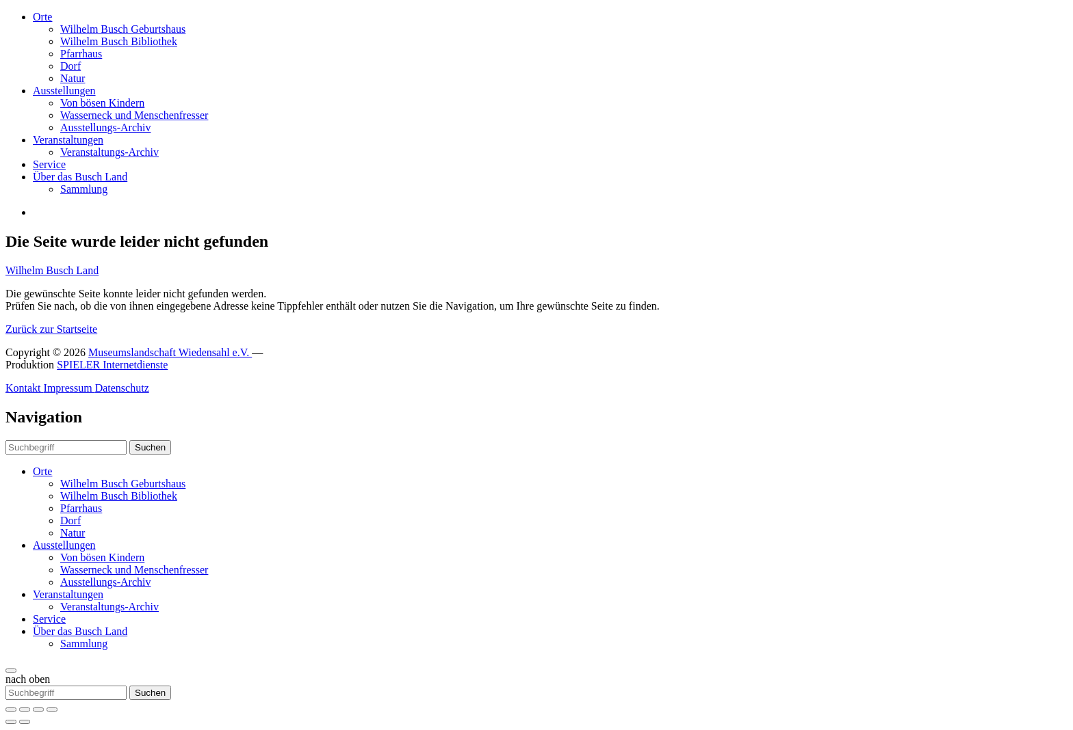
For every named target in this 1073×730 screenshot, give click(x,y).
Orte (42, 17)
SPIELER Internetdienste (112, 364)
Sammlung (83, 189)
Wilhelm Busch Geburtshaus (122, 29)
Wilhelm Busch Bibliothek (118, 41)
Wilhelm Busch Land (52, 270)
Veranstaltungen (68, 140)
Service (49, 164)
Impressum (69, 388)
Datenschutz (122, 388)
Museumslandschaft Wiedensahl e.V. (170, 352)
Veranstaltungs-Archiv (109, 152)
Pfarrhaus (81, 53)
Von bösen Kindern (102, 103)
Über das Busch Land (80, 176)
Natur (72, 78)
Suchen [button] (150, 447)
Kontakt (24, 388)
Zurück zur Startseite (51, 329)
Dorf (70, 66)
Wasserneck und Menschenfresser (134, 115)
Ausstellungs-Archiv (105, 127)
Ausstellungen (64, 90)
